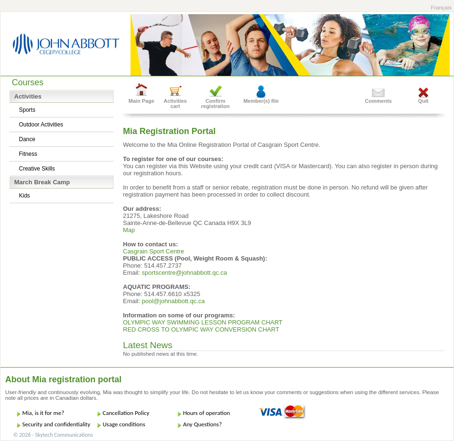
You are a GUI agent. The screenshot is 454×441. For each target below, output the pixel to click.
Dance (27, 139)
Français (441, 7)
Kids (24, 195)
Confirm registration (215, 103)
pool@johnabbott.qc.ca (173, 301)
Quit (423, 101)
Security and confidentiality (56, 424)
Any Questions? (202, 424)
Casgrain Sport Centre (153, 251)
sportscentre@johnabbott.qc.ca (184, 272)
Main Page (141, 101)
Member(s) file (261, 101)
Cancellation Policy (126, 412)
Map (129, 230)
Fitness (28, 154)
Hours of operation (206, 412)
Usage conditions (124, 424)
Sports (27, 110)
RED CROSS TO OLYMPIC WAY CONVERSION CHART (201, 329)
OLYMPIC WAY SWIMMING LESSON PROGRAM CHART (202, 322)
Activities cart (175, 103)
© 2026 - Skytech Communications (53, 435)
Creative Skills (37, 168)
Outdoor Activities (41, 124)
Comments (378, 101)
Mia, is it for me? (43, 412)
